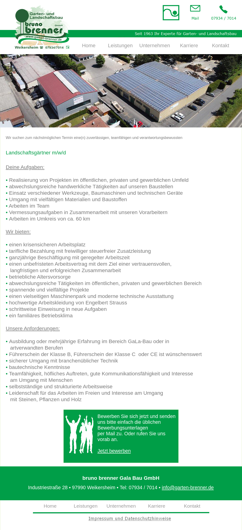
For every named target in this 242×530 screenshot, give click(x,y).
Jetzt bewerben (114, 451)
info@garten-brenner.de (188, 487)
